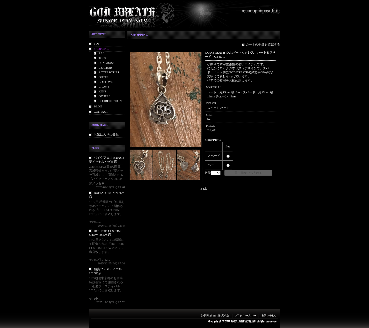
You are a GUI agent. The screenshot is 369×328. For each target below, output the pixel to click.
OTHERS (105, 96)
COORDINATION (110, 101)
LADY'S (104, 86)
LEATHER (105, 67)
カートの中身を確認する (263, 44)
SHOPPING (101, 48)
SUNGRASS (107, 63)
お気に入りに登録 (106, 134)
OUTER (104, 77)
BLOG (98, 106)
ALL (102, 53)
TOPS (102, 58)
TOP (97, 43)
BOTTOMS (106, 82)
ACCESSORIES (109, 72)
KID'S (102, 91)
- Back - (203, 188)
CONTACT (101, 111)
